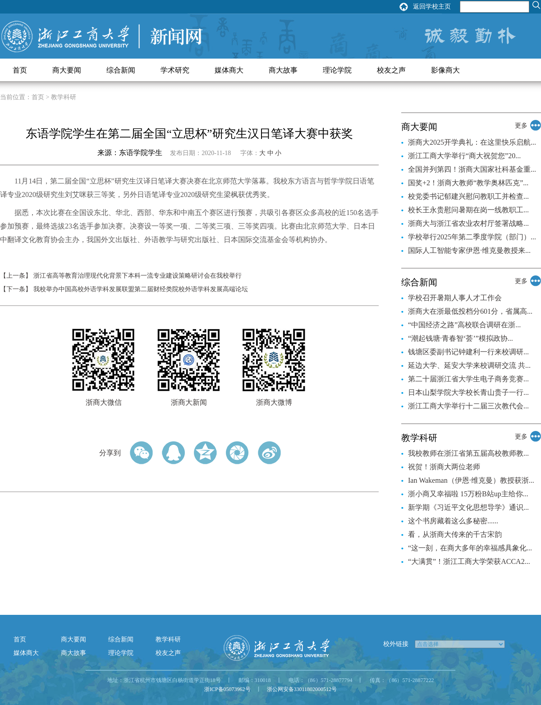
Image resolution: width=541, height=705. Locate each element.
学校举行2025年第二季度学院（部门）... (472, 237)
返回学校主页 (432, 6)
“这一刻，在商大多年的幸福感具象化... (470, 548)
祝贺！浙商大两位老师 (444, 467)
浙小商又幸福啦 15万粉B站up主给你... (468, 494)
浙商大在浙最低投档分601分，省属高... (470, 311)
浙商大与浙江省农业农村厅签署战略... (468, 223)
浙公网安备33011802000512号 (302, 689)
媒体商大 (229, 70)
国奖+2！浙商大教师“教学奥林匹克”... (468, 183)
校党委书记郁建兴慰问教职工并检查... (468, 196)
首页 (20, 70)
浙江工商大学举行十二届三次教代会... (468, 406)
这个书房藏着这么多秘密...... (453, 521)
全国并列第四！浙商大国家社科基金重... (472, 169)
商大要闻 (66, 70)
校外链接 (395, 644)
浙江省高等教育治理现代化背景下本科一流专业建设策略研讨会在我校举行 (137, 275)
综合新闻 (120, 70)
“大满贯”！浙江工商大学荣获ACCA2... (469, 561)
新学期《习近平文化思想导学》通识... (468, 507)
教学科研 (168, 639)
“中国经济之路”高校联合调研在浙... (464, 325)
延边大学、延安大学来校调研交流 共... (469, 365)
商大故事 (283, 70)
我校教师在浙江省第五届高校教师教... (468, 453)
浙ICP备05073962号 (227, 689)
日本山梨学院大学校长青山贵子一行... (468, 392)
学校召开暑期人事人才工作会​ (455, 298)
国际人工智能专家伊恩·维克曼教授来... (469, 250)
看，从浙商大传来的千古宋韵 (455, 534)
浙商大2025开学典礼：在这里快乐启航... (472, 142)
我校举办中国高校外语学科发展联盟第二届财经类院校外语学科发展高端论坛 (140, 289)
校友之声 (391, 70)
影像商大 (445, 70)
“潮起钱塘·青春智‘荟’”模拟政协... (460, 338)
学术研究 (174, 70)
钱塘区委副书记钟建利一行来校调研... (468, 352)
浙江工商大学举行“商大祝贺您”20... (464, 156)
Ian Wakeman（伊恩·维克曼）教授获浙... (471, 480)
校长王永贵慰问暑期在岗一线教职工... (468, 210)
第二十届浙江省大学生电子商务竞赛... (468, 379)
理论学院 (337, 70)
